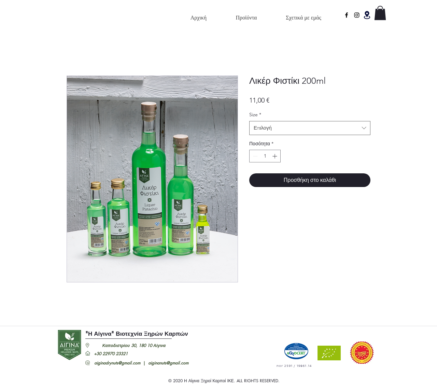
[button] (367, 15)
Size (255, 114)
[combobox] (309, 128)
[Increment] (275, 156)
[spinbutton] (265, 156)
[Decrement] (254, 156)
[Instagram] (356, 15)
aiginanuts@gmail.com (168, 363)
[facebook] (346, 15)
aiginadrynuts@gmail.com (117, 363)
